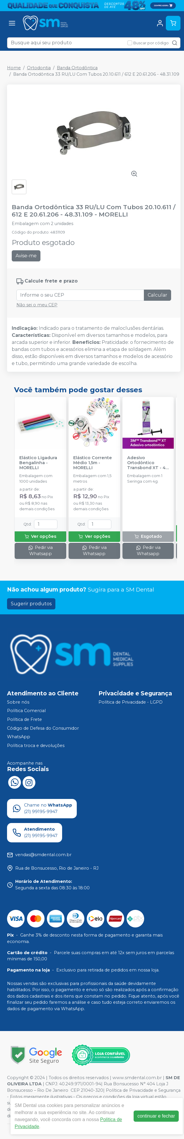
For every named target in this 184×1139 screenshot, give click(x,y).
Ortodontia (39, 67)
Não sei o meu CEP (36, 304)
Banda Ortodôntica (77, 67)
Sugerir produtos (31, 603)
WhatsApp (18, 736)
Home (14, 67)
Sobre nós (18, 702)
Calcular (157, 295)
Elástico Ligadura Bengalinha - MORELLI (38, 463)
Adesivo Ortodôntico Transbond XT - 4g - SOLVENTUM (147, 463)
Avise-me (26, 255)
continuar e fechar (156, 1115)
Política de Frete (24, 719)
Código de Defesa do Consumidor (43, 728)
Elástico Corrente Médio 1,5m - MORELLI (92, 463)
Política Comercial (26, 711)
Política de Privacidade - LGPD (130, 702)
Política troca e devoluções (35, 745)
